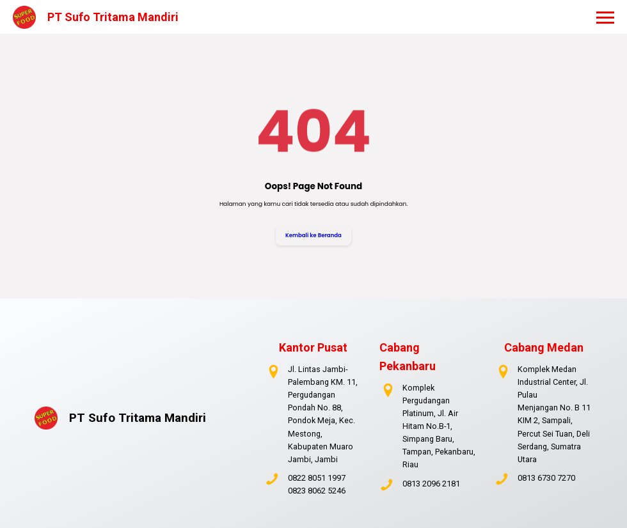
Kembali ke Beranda (313, 235)
